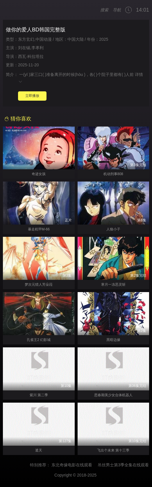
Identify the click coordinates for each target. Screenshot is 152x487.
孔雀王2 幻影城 (39, 340)
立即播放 (32, 96)
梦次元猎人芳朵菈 (39, 284)
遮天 (38, 450)
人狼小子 (113, 229)
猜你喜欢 (17, 119)
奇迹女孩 (39, 174)
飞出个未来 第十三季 (113, 450)
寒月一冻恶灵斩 (113, 284)
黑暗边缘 (113, 340)
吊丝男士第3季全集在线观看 (126, 465)
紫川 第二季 (39, 395)
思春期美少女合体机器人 (113, 395)
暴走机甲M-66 (39, 229)
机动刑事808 (113, 174)
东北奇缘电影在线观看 (74, 465)
